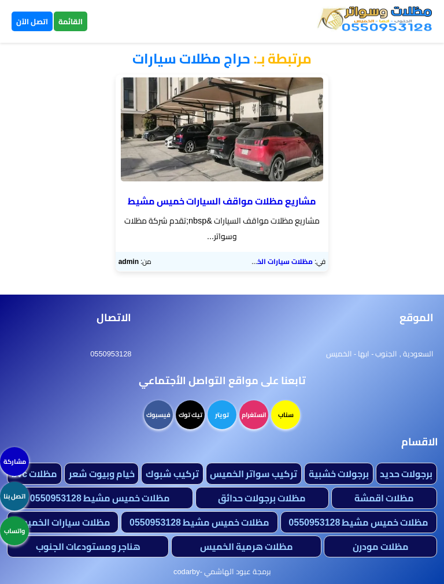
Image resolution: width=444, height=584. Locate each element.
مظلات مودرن (381, 546)
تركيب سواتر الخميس (253, 473)
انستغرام (254, 415)
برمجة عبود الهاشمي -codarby (222, 571)
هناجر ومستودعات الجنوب (88, 546)
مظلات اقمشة (384, 498)
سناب (286, 415)
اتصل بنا (14, 496)
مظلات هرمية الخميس (246, 546)
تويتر (222, 415)
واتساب (14, 531)
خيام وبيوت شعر (102, 473)
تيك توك (190, 415)
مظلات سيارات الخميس (276, 261)
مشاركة (14, 461)
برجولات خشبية (339, 473)
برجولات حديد (406, 473)
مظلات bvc (35, 473)
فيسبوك (158, 415)
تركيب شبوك (172, 473)
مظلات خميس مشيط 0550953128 (100, 498)
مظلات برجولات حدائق (262, 498)
